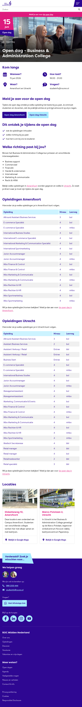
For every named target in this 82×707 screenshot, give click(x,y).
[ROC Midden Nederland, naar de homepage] (7, 3)
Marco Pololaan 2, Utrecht (52, 513)
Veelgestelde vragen (10, 675)
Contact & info (8, 684)
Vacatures (6, 650)
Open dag (8, 41)
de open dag (48, 14)
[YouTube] (29, 618)
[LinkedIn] (13, 618)
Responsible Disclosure (11, 700)
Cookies (5, 696)
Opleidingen (7, 641)
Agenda (5, 671)
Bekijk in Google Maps (17, 539)
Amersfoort (32, 185)
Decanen (6, 646)
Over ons (6, 637)
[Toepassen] (79, 9)
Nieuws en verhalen (10, 680)
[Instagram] (21, 618)
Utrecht (67, 185)
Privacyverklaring (9, 692)
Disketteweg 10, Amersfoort (14, 513)
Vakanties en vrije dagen (12, 654)
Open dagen (7, 667)
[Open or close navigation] (77, 3)
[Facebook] (5, 618)
